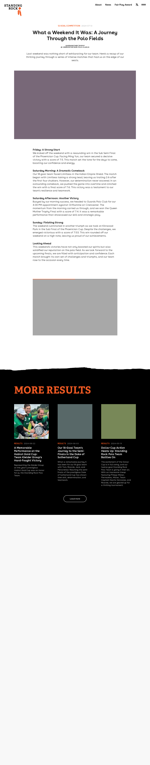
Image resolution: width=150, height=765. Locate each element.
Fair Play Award (123, 4)
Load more (75, 498)
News (108, 4)
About (98, 4)
